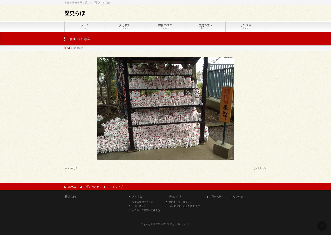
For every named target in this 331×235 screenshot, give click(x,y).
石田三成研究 (139, 206)
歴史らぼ (74, 13)
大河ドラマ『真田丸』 (180, 202)
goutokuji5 (260, 168)
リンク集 (238, 196)
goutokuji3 (71, 168)
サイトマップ (115, 186)
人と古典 (137, 196)
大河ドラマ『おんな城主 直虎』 (185, 206)
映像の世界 (175, 196)
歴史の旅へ (217, 196)
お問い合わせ (91, 186)
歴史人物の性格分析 (142, 202)
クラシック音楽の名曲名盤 (146, 210)
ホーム (72, 186)
